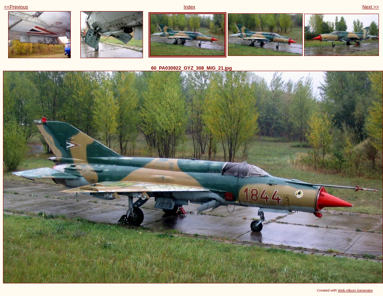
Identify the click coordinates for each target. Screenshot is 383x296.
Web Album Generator (355, 290)
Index (189, 7)
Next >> (370, 7)
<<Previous (16, 7)
